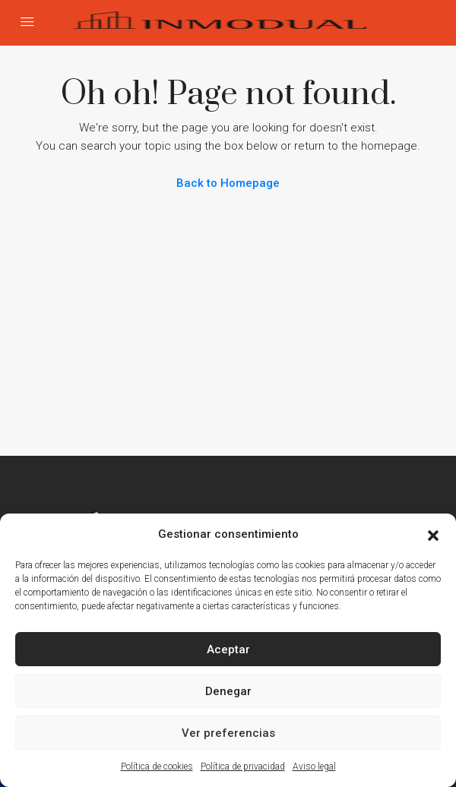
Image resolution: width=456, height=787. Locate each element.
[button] (433, 534)
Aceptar (228, 649)
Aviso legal (314, 766)
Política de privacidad (243, 766)
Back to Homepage (228, 183)
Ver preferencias (228, 733)
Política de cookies (157, 766)
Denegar (228, 691)
